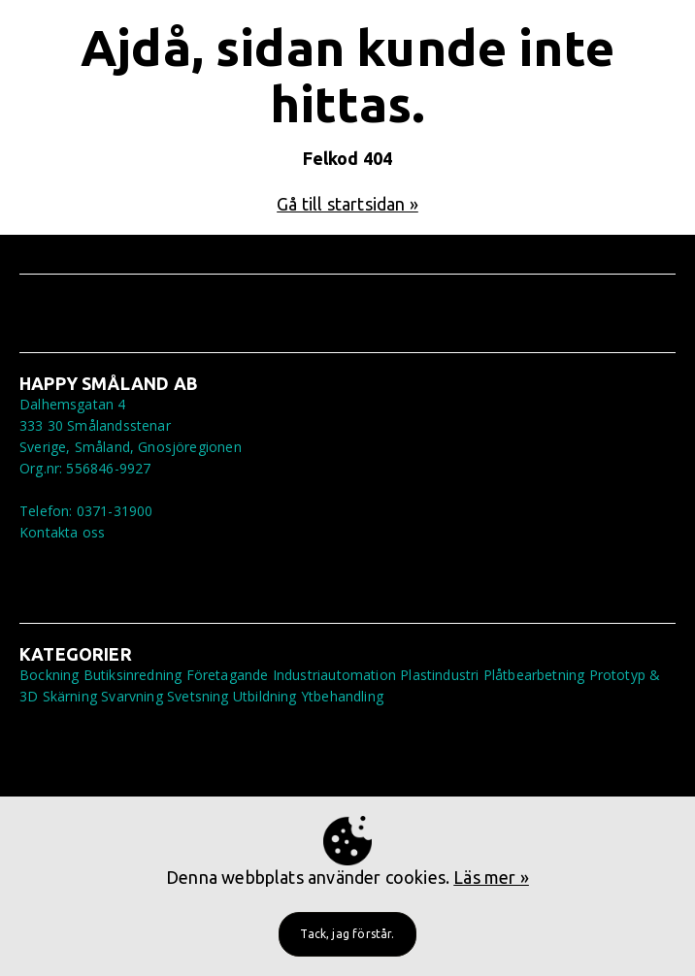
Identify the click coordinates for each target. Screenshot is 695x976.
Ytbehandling (342, 696)
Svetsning (198, 696)
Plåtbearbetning (534, 675)
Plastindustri (439, 675)
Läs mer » (491, 877)
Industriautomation (334, 675)
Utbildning (265, 696)
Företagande (227, 675)
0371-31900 (115, 511)
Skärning (70, 696)
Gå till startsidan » (347, 203)
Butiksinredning (132, 675)
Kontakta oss (62, 532)
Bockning (49, 675)
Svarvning (132, 696)
